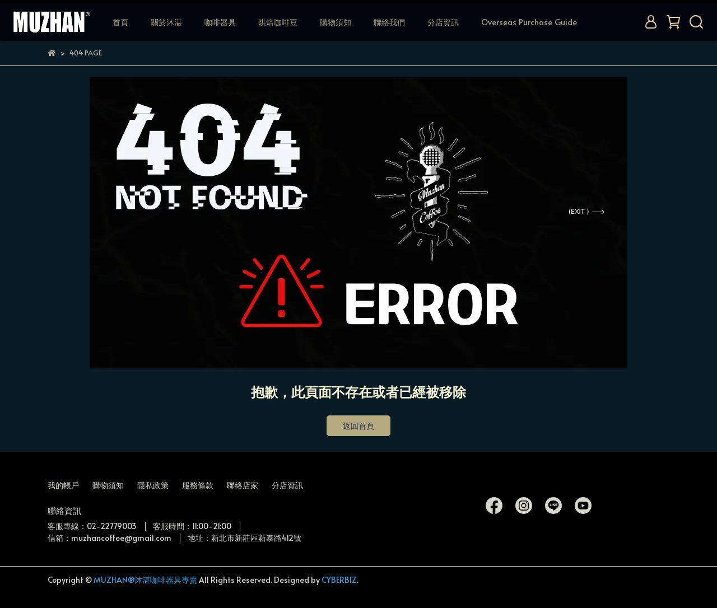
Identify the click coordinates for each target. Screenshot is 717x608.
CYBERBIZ (339, 579)
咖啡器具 (220, 21)
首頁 (120, 21)
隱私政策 (153, 485)
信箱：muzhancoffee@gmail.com (109, 537)
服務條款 (197, 485)
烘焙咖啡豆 (277, 21)
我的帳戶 (63, 485)
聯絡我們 (389, 21)
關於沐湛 (166, 21)
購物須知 (335, 21)
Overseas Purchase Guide (529, 21)
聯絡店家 (242, 485)
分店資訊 (443, 21)
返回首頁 (358, 425)
